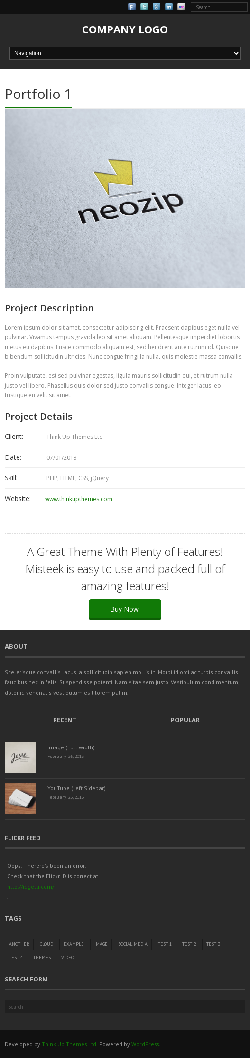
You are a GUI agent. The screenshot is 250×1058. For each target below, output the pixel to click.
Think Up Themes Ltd (69, 1044)
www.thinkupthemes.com (78, 499)
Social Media (133, 944)
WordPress (145, 1044)
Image (101, 944)
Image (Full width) (71, 747)
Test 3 (213, 944)
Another (19, 944)
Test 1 (165, 944)
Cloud (46, 944)
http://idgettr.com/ (30, 886)
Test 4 (16, 957)
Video (67, 957)
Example (74, 944)
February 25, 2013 (65, 797)
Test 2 (189, 944)
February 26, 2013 (65, 756)
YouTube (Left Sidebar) (76, 788)
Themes (42, 957)
